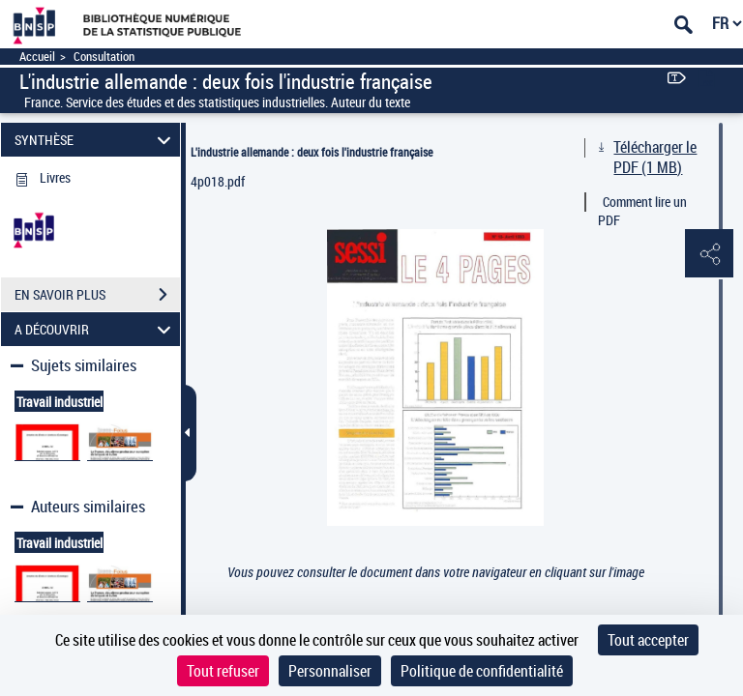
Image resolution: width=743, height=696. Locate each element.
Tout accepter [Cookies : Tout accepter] (648, 640)
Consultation (104, 56)
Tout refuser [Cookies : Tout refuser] (223, 671)
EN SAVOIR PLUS (97, 294)
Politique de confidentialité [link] (482, 671)
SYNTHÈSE (96, 140)
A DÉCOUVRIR (96, 329)
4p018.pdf (218, 181)
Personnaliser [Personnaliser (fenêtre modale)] (330, 671)
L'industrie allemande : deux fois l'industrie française (311, 152)
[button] (709, 254)
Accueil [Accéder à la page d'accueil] (37, 56)
